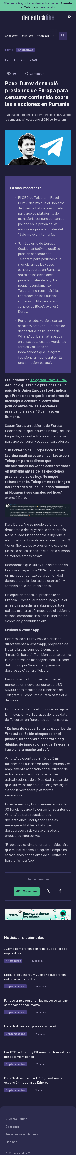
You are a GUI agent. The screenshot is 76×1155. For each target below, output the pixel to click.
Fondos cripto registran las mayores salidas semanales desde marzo (36, 1002)
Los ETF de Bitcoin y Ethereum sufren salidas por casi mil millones (37, 1054)
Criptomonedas (15, 986)
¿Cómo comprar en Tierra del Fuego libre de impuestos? (35, 951)
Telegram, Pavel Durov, (48, 380)
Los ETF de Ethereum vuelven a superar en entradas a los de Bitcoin (35, 977)
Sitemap (11, 1142)
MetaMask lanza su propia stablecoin (31, 1026)
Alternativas (25, 49)
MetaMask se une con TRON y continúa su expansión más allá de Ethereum (34, 1080)
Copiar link (26, 891)
